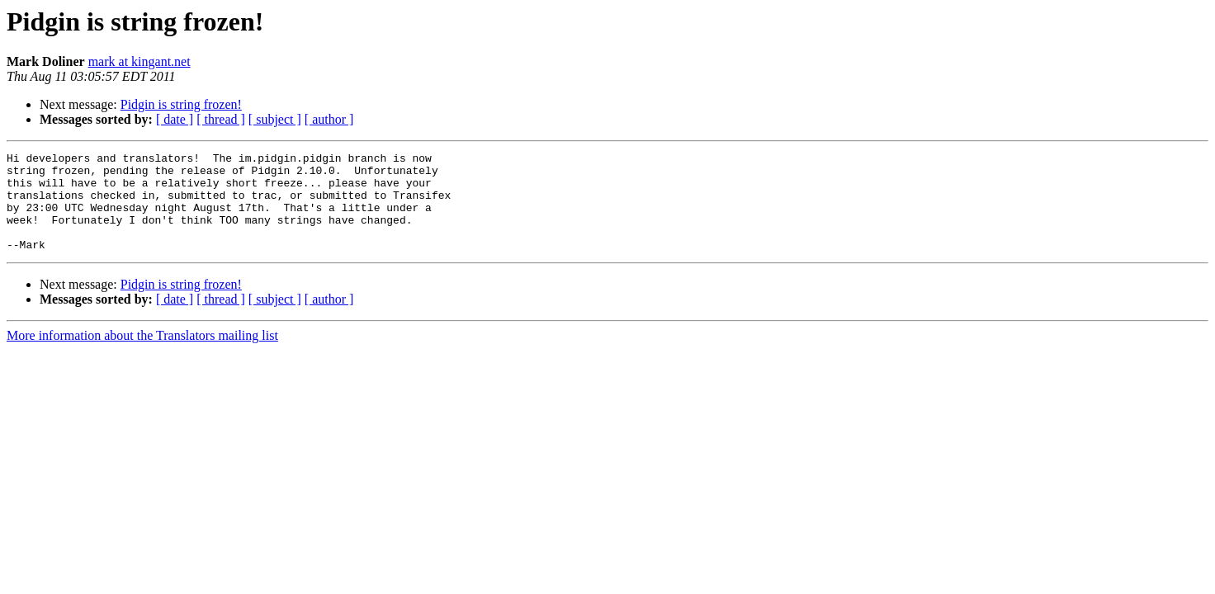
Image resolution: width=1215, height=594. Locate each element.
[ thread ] (220, 119)
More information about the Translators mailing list (142, 355)
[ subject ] (274, 119)
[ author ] (329, 119)
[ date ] (174, 119)
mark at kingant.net (139, 61)
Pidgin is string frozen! (181, 104)
